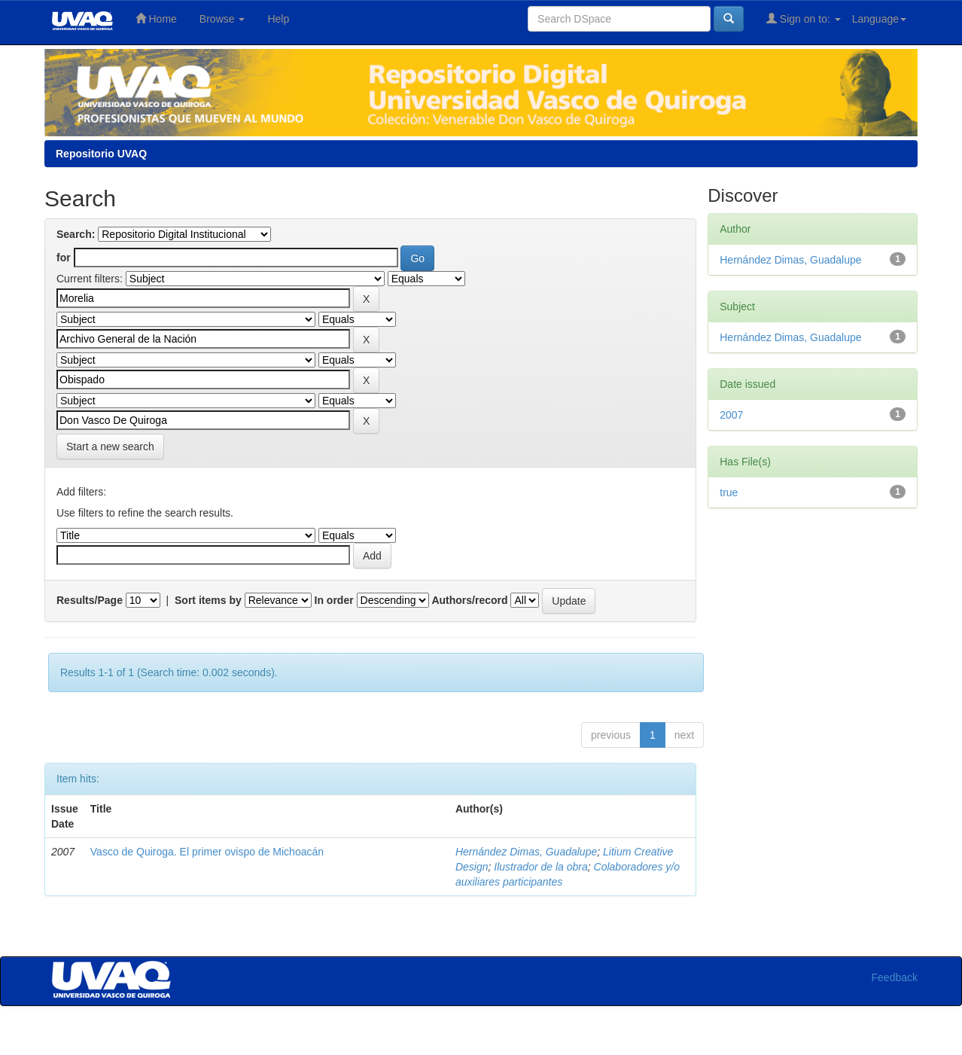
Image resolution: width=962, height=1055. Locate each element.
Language (879, 19)
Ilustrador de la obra (541, 867)
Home (156, 18)
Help (278, 19)
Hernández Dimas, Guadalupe (526, 852)
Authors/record (469, 600)
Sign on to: (803, 18)
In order (334, 600)
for (63, 258)
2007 (731, 415)
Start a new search (110, 447)
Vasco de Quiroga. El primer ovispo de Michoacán (207, 852)
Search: (75, 234)
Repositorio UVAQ (101, 154)
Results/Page (89, 600)
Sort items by (208, 600)
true (729, 492)
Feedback (895, 977)
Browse (222, 19)
